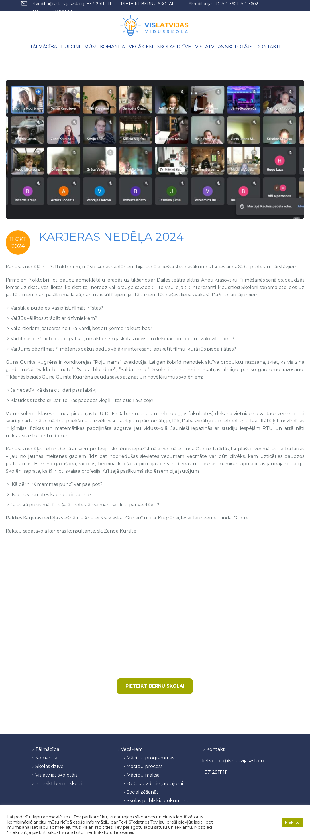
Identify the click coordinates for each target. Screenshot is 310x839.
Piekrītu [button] (292, 822)
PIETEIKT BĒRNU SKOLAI (147, 3)
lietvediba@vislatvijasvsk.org (58, 3)
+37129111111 (99, 3)
